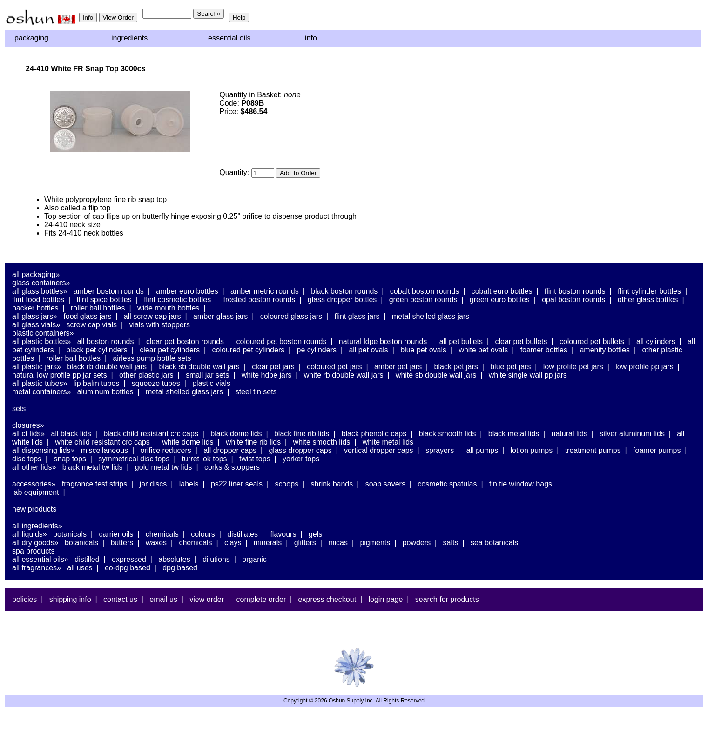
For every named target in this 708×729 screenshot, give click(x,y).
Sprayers (439, 450)
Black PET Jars (456, 367)
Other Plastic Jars (146, 375)
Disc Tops (26, 459)
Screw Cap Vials (92, 325)
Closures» (28, 425)
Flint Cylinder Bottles (649, 291)
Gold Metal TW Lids (163, 467)
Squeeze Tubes (156, 383)
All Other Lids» (34, 467)
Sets (19, 408)
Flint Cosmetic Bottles (177, 300)
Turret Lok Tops (204, 459)
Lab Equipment (35, 492)
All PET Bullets (461, 341)
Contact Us (120, 599)
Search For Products (447, 599)
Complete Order (261, 599)
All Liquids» (29, 534)
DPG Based (179, 568)
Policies (24, 599)
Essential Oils (229, 38)
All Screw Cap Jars (152, 316)
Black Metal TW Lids (92, 467)
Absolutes (174, 559)
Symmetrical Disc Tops (133, 459)
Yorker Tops (301, 459)
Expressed (129, 559)
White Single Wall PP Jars (528, 375)
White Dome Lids (187, 442)
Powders (417, 543)
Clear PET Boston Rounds (185, 341)
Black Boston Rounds (344, 291)
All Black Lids (71, 434)
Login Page (386, 599)
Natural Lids (569, 434)
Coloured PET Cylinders (248, 350)
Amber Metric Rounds (264, 291)
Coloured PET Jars (334, 367)
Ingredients (129, 38)
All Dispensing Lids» (43, 450)
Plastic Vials (211, 383)
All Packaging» (36, 274)
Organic (254, 559)
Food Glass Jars (87, 316)
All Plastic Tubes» (39, 383)
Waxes (156, 543)
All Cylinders (655, 341)
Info (311, 38)
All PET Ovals (368, 350)
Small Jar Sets (207, 375)
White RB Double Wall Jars (344, 375)
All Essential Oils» (40, 559)
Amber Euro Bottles (187, 291)
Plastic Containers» (43, 333)
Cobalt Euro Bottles (502, 291)
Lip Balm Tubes (97, 383)
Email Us (163, 599)
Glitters (305, 543)
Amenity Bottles (605, 350)
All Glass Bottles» (39, 291)
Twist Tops (254, 459)
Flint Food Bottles (38, 300)
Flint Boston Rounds (575, 291)
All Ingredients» (37, 526)
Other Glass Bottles (648, 300)
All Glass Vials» (36, 325)
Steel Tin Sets (256, 392)
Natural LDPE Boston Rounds (383, 341)
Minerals (268, 543)
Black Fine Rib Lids (301, 434)
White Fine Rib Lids (253, 442)
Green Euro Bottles (500, 300)
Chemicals (162, 534)
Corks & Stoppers (232, 467)
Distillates (242, 534)
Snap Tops (70, 459)
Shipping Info (70, 599)
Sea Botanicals (494, 543)
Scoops (286, 484)
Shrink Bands (332, 484)
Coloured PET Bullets (592, 341)
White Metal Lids (388, 442)
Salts (451, 543)
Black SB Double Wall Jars (199, 367)
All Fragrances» (36, 568)
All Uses (79, 568)
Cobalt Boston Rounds (424, 291)
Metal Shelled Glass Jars (430, 316)
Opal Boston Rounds (573, 300)
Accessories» (33, 484)
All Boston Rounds (105, 341)
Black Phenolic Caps (374, 434)
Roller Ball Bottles (98, 308)
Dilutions (216, 559)
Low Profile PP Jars (644, 367)
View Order (206, 599)
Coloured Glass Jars (291, 316)
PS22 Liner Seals (237, 484)
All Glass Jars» (34, 316)
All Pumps (482, 450)
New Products (34, 509)
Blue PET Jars (510, 367)
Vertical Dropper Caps (378, 450)
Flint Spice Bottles (103, 300)
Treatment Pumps (593, 450)
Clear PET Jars (273, 367)
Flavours (283, 534)
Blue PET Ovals (423, 350)
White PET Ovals (483, 350)
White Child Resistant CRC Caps (102, 442)
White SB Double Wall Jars (436, 375)
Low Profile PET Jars (573, 367)
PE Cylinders (317, 350)
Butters (121, 543)
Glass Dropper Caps (300, 450)
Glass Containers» (41, 283)
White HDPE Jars (267, 375)
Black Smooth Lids (447, 434)
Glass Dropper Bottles (342, 300)
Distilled (86, 559)
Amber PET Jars (398, 367)
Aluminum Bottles (105, 392)
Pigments (375, 543)
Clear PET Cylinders (170, 350)
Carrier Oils (116, 534)
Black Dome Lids (236, 434)
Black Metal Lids (513, 434)
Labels (189, 484)
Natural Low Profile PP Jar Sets (59, 375)
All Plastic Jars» (36, 367)
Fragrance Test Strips (95, 484)
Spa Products (33, 551)
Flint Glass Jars (357, 316)
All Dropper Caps (229, 450)
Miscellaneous (104, 450)
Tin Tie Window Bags (520, 484)
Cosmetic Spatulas (447, 484)
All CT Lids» (28, 434)
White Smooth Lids (322, 442)
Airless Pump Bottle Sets (152, 358)
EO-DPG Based (127, 568)
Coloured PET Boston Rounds (281, 341)
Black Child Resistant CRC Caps (150, 434)
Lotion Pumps (532, 450)
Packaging (31, 38)
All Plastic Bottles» (41, 341)
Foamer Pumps (657, 450)
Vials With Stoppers (159, 325)
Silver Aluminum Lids (632, 434)
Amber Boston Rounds (109, 291)
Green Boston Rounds (423, 300)
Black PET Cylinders (97, 350)
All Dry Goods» (35, 543)
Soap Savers (385, 484)
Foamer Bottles (543, 350)
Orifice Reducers (165, 450)
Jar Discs (153, 484)
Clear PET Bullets (521, 341)
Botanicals (70, 534)
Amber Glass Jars (220, 316)
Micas (338, 543)
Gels (315, 534)
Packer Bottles (35, 308)
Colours (203, 534)
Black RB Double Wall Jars (107, 367)
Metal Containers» (41, 392)
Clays (232, 543)
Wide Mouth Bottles (168, 308)
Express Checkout (327, 599)
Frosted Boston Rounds (259, 300)
